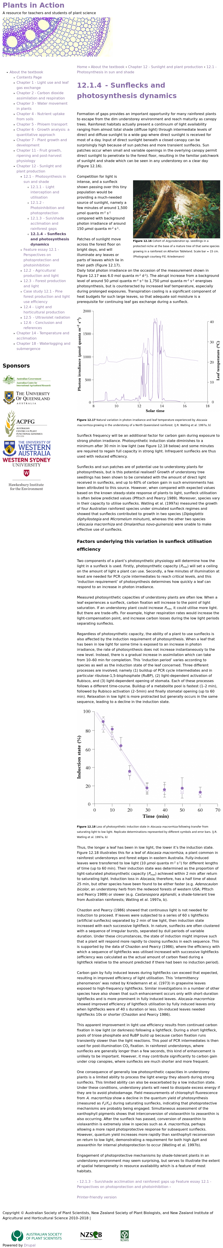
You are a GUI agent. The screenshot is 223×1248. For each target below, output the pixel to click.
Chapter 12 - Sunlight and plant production (165, 67)
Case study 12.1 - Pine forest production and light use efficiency (47, 296)
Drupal (29, 1245)
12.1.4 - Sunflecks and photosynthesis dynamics (49, 239)
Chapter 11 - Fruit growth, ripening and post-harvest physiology (39, 155)
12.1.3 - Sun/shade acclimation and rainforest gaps (47, 223)
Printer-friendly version (97, 1197)
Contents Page (29, 77)
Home (82, 67)
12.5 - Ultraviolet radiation (47, 317)
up (172, 1181)
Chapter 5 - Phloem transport (42, 124)
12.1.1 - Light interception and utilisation (44, 192)
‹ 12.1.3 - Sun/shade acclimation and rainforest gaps (123, 1181)
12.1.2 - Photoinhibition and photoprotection (47, 208)
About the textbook (107, 67)
